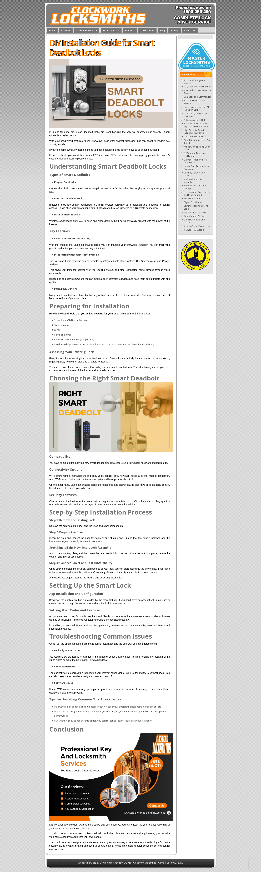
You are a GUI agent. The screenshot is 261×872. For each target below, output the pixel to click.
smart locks (68, 479)
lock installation (141, 313)
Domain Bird (106, 862)
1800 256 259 (176, 862)
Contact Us (163, 862)
